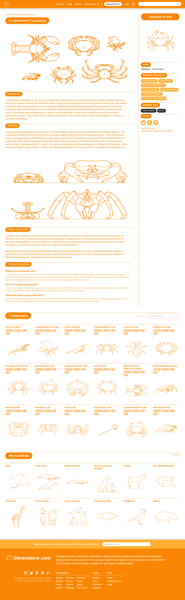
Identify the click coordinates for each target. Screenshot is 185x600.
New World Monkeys (163, 465)
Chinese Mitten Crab (104, 327)
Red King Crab (13, 407)
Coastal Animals (169, 90)
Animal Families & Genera (24, 15)
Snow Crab (70, 407)
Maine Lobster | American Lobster (133, 367)
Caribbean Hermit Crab (47, 327)
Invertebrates (149, 81)
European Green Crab (17, 366)
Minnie (152, 128)
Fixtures (69, 581)
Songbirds (129, 501)
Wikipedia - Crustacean (152, 69)
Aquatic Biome (148, 111)
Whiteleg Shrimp (161, 407)
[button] (140, 316)
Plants (59, 584)
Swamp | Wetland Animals (153, 98)
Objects (59, 588)
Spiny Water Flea (103, 407)
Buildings (70, 588)
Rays (8, 465)
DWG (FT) (9, 331)
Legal (109, 584)
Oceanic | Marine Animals (153, 85)
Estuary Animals (150, 90)
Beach (161, 111)
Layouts (69, 584)
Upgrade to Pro (113, 4)
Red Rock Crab (42, 407)
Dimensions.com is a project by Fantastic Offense (32, 578)
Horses (127, 465)
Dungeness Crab (161, 327)
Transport (81, 578)
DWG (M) (18, 331)
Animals (9, 15)
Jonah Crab (100, 366)
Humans (59, 578)
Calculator (97, 584)
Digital (79, 584)
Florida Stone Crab (44, 366)
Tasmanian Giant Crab (135, 407)
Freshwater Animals (151, 94)
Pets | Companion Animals (103, 467)
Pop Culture (82, 588)
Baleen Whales (72, 465)
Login (126, 4)
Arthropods (165, 81)
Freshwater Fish (102, 501)
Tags (69, 4)
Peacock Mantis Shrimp (165, 366)
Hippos (156, 501)
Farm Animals (42, 501)
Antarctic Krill (13, 327)
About (78, 4)
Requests (97, 588)
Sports (80, 581)
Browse (60, 4)
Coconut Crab (131, 327)
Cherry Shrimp (71, 327)
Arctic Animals (72, 501)
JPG (7, 334)
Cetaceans (40, 465)
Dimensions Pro (114, 581)
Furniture (70, 578)
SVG (24, 331)
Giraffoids (11, 501)
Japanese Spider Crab (75, 366)
